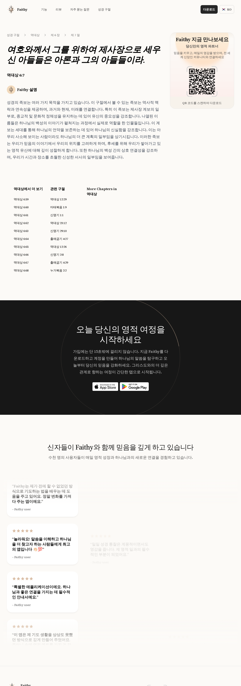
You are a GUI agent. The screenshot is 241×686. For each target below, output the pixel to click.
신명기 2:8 (57, 254)
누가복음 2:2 (58, 270)
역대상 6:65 (21, 247)
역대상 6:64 (21, 239)
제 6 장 (55, 35)
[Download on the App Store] (105, 386)
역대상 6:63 (21, 231)
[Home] (17, 9)
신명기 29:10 (58, 231)
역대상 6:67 (21, 262)
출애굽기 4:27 (59, 239)
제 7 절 (75, 35)
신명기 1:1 (57, 215)
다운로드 (209, 9)
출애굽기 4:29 (59, 262)
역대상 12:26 (58, 247)
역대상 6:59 (21, 199)
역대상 (35, 35)
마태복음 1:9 (58, 207)
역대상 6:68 (21, 270)
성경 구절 (13, 35)
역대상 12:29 (58, 199)
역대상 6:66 (21, 254)
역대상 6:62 (21, 223)
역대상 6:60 (21, 207)
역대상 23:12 (58, 223)
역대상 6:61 (21, 215)
